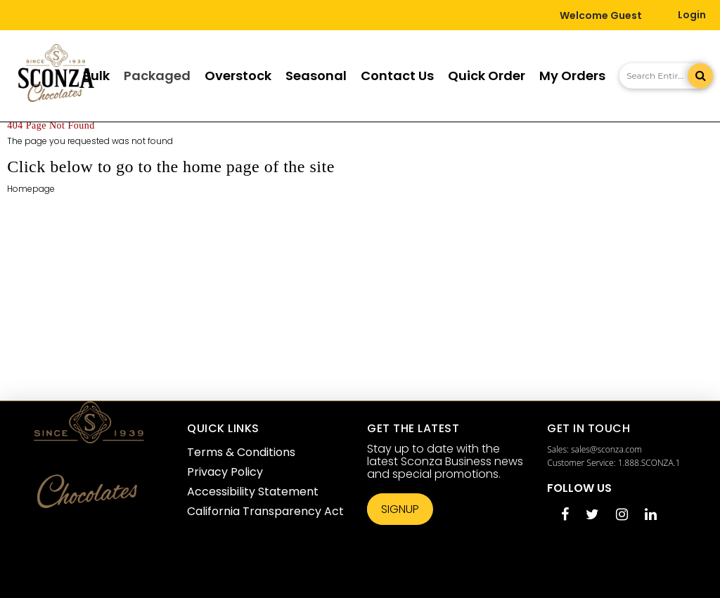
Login (692, 15)
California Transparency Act (265, 511)
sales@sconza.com (606, 449)
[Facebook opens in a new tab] (565, 515)
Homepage (31, 189)
